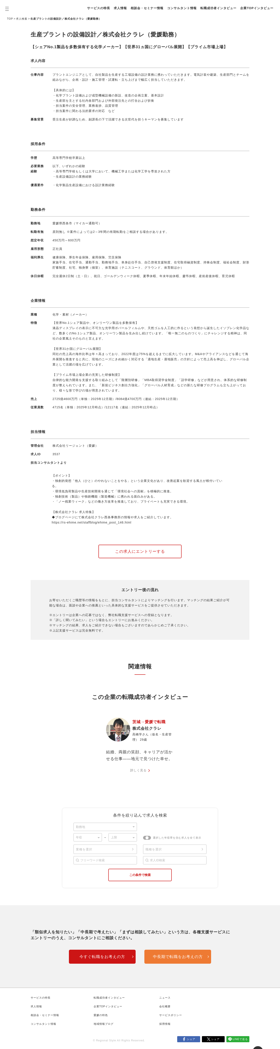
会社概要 (165, 1006)
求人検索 (21, 18)
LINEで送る (240, 1039)
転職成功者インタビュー (220, 5)
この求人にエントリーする (140, 551)
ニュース (165, 997)
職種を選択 (153, 849)
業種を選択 (84, 849)
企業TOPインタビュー (105, 10)
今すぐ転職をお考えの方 (102, 957)
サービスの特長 (100, 5)
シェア (191, 1039)
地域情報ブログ (104, 1023)
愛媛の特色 (101, 1015)
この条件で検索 (140, 875)
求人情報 (122, 5)
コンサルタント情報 (183, 5)
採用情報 (165, 1023)
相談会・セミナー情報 (148, 5)
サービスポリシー (170, 1015)
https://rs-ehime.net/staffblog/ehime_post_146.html (91, 522)
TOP (10, 18)
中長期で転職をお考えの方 (178, 957)
